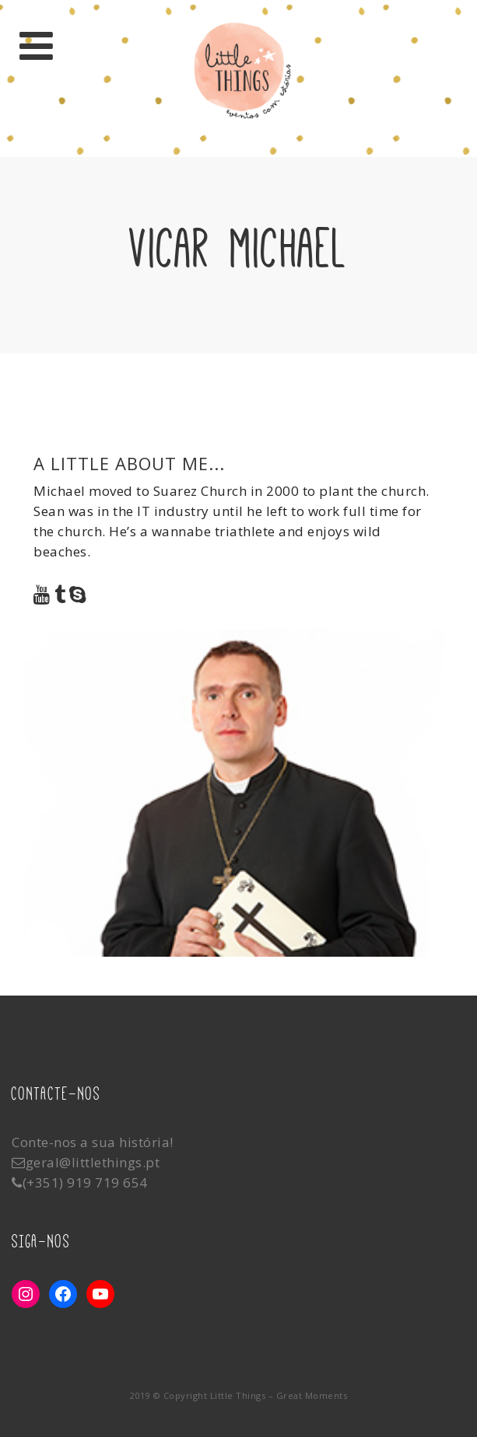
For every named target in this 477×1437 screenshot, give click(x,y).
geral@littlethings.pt (93, 1162)
